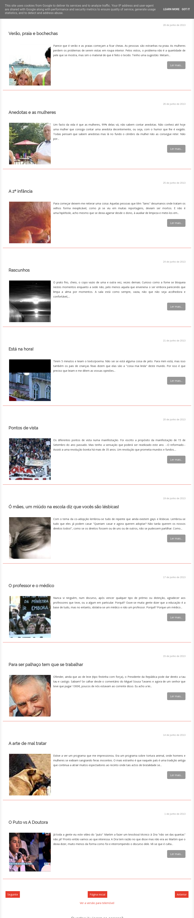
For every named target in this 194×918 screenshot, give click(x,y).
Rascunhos (19, 270)
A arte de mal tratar (27, 743)
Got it (186, 9)
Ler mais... (176, 65)
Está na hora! (21, 349)
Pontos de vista (23, 427)
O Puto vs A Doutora (28, 822)
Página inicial (97, 894)
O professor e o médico (31, 585)
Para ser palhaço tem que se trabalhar (46, 664)
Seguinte (12, 894)
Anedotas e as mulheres (32, 112)
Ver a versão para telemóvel (97, 903)
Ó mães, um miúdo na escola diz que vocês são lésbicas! (64, 506)
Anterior (182, 894)
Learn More (171, 9)
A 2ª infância (20, 191)
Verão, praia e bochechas (33, 33)
